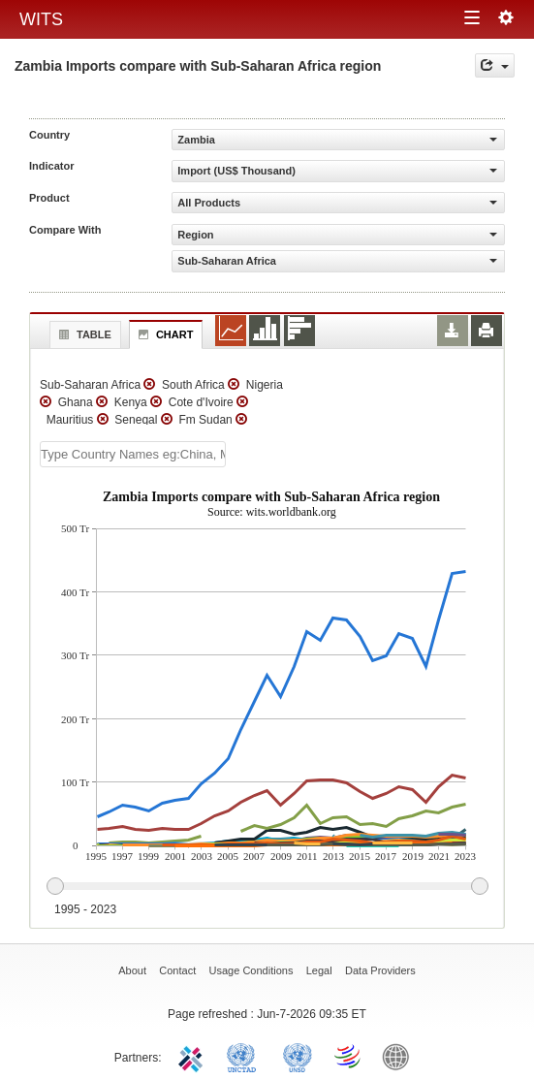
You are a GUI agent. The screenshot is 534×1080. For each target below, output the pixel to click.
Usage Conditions (251, 970)
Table (82, 334)
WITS (41, 19)
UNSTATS (297, 1055)
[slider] (267, 887)
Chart (164, 334)
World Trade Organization (349, 1055)
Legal (319, 970)
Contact (177, 970)
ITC (193, 1055)
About (132, 970)
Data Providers (380, 970)
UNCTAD (245, 1055)
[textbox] (133, 454)
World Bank (400, 1055)
